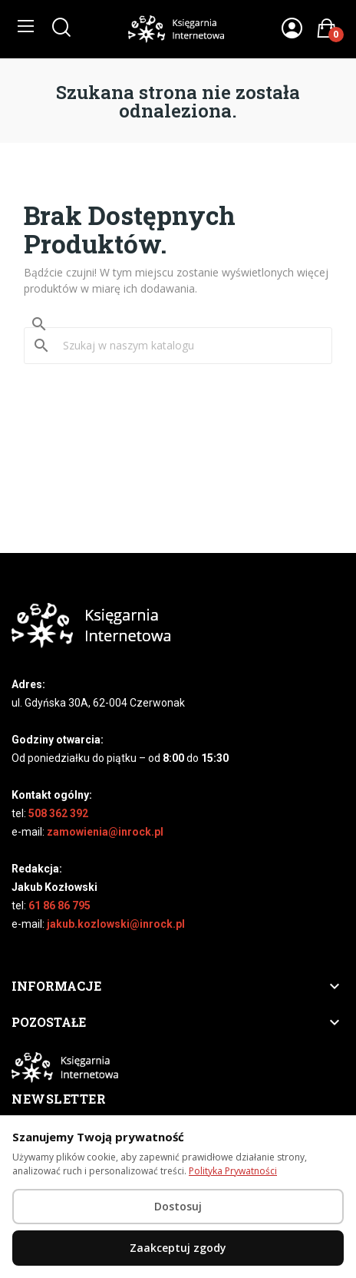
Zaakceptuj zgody (178, 1247)
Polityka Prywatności (233, 1170)
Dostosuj (178, 1206)
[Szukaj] (187, 346)
